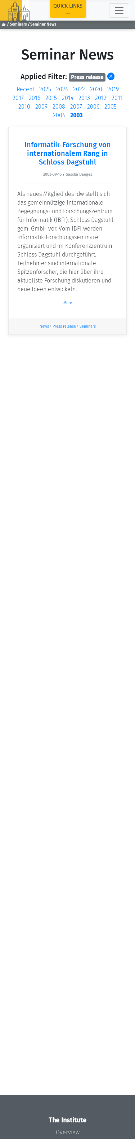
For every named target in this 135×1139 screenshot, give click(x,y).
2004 (59, 115)
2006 (93, 106)
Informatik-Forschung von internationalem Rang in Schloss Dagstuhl (67, 153)
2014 (67, 98)
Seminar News (43, 24)
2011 (117, 98)
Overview (68, 1132)
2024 (62, 89)
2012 (101, 98)
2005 (110, 106)
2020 (96, 89)
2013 (84, 98)
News (44, 326)
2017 (18, 98)
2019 (113, 89)
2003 (76, 115)
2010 (24, 106)
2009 (41, 106)
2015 (51, 98)
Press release (64, 326)
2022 (79, 89)
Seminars (18, 24)
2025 (45, 89)
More (67, 303)
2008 (59, 106)
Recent (25, 89)
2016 (34, 98)
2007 (76, 106)
